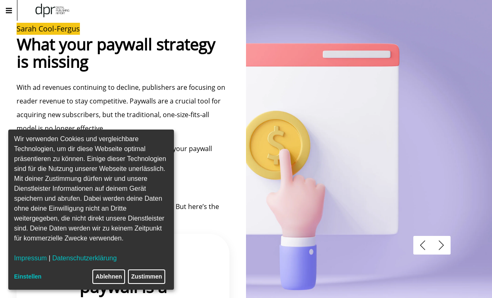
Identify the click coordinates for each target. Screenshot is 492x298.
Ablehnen (109, 276)
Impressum (30, 258)
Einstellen (27, 276)
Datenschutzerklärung (84, 258)
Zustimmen (146, 276)
